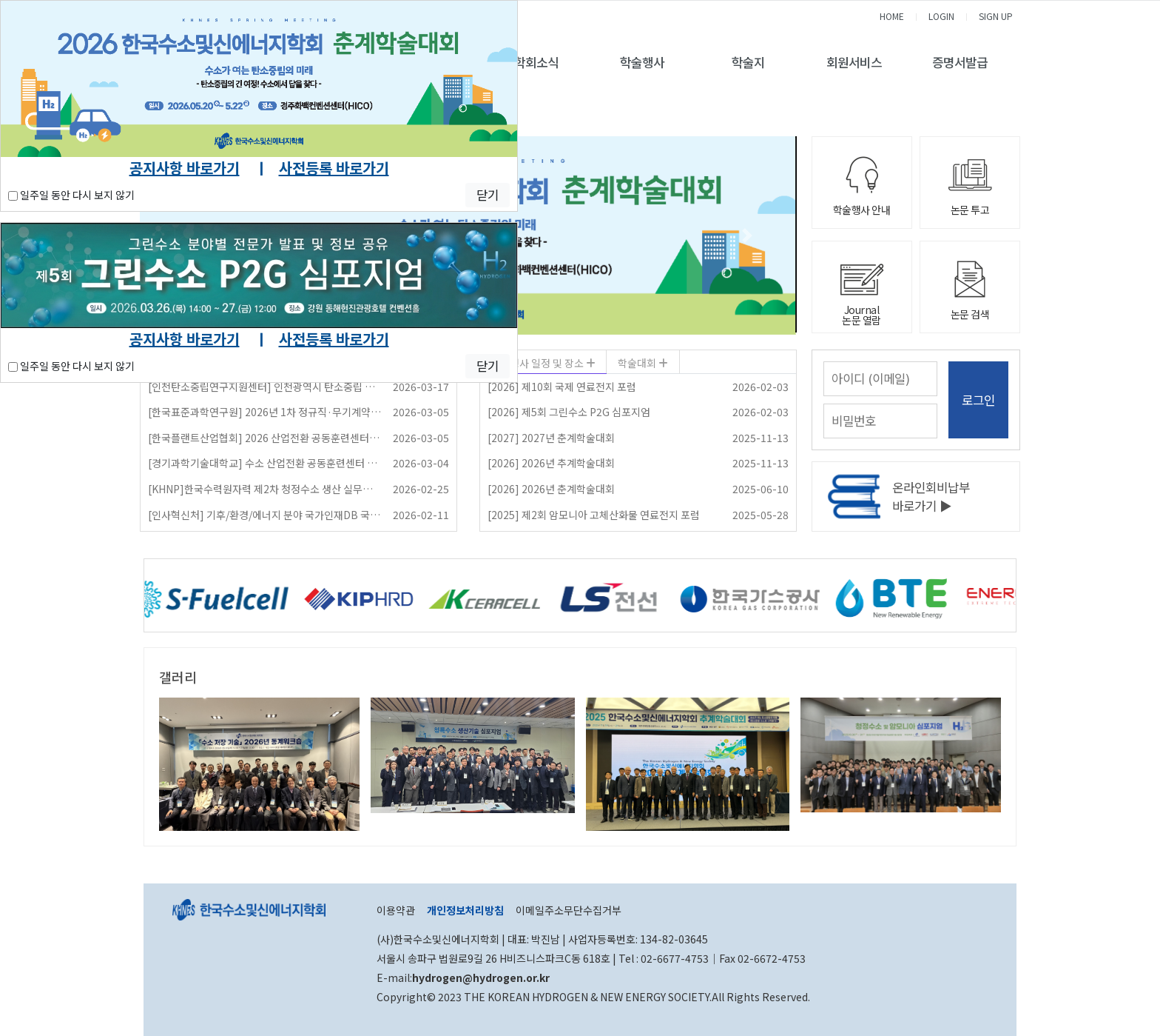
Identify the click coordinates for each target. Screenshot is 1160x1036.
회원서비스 (854, 62)
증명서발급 (960, 62)
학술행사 (642, 62)
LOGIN (941, 16)
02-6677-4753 (675, 958)
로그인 (978, 400)
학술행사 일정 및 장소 (538, 362)
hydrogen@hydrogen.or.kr (481, 977)
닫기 (487, 195)
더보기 (997, 676)
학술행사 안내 (862, 209)
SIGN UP (996, 16)
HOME (892, 16)
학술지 (748, 62)
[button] (747, 235)
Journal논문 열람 (861, 314)
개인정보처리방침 (465, 910)
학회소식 (536, 62)
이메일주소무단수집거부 (568, 910)
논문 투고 (970, 209)
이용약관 (396, 910)
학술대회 (638, 362)
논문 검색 (970, 314)
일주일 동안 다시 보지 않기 (71, 194)
